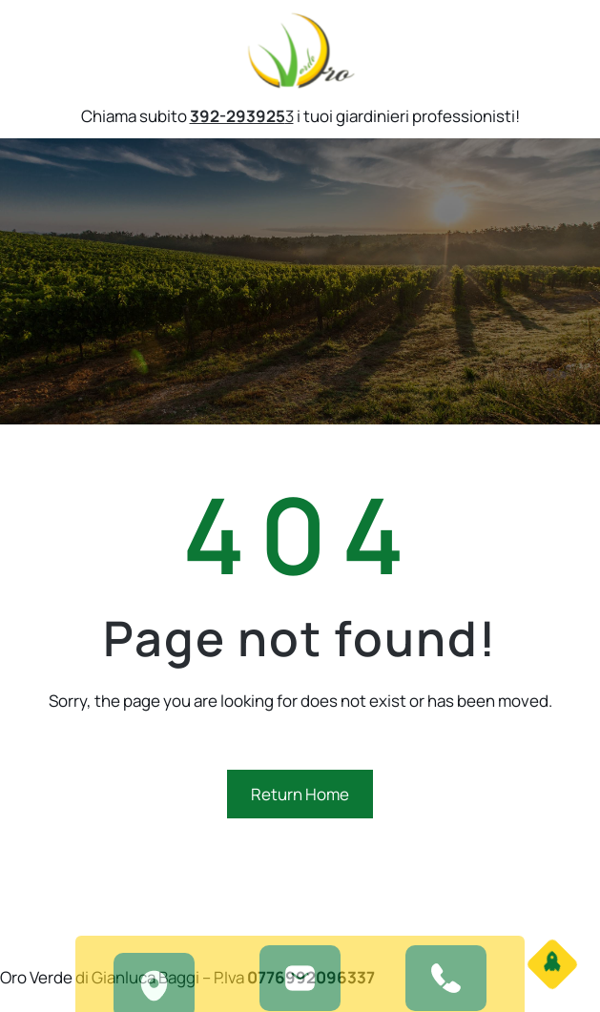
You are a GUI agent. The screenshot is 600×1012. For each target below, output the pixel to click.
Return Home (300, 794)
